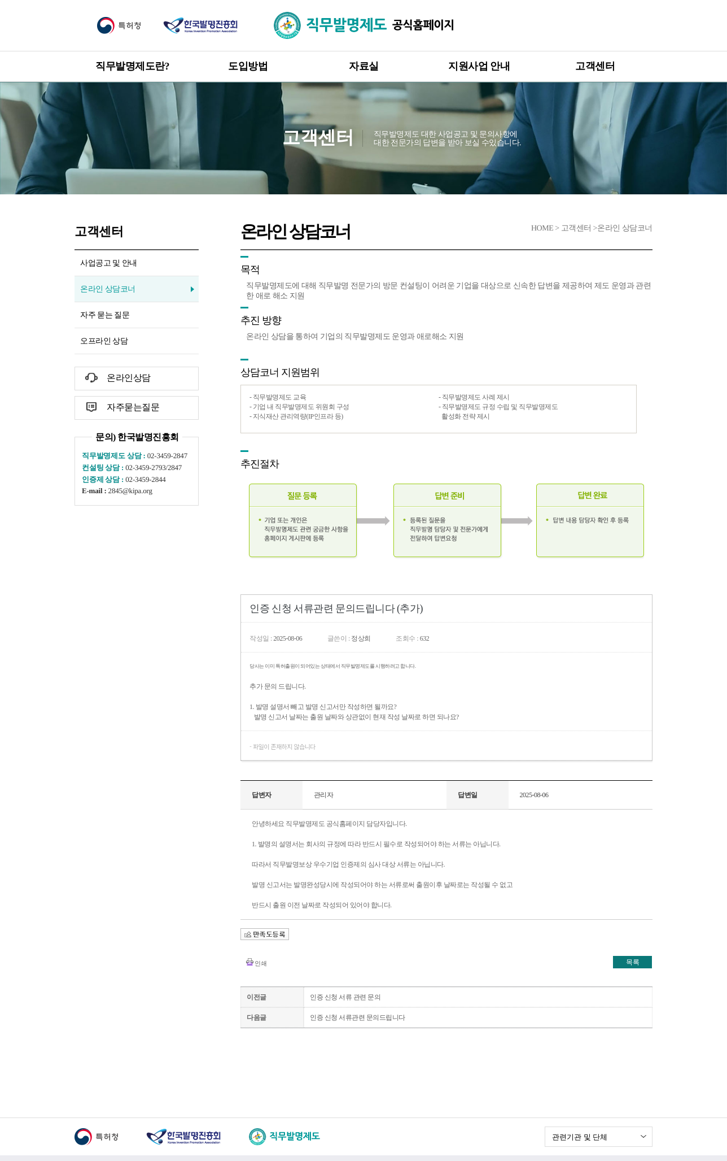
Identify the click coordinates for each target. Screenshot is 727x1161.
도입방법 (248, 66)
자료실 (364, 66)
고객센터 (595, 66)
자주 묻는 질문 (104, 315)
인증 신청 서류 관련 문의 (345, 997)
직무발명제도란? (132, 66)
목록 (632, 962)
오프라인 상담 (104, 341)
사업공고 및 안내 (108, 263)
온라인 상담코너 (107, 289)
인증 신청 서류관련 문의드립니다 (357, 1017)
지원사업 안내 (479, 66)
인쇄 (260, 963)
